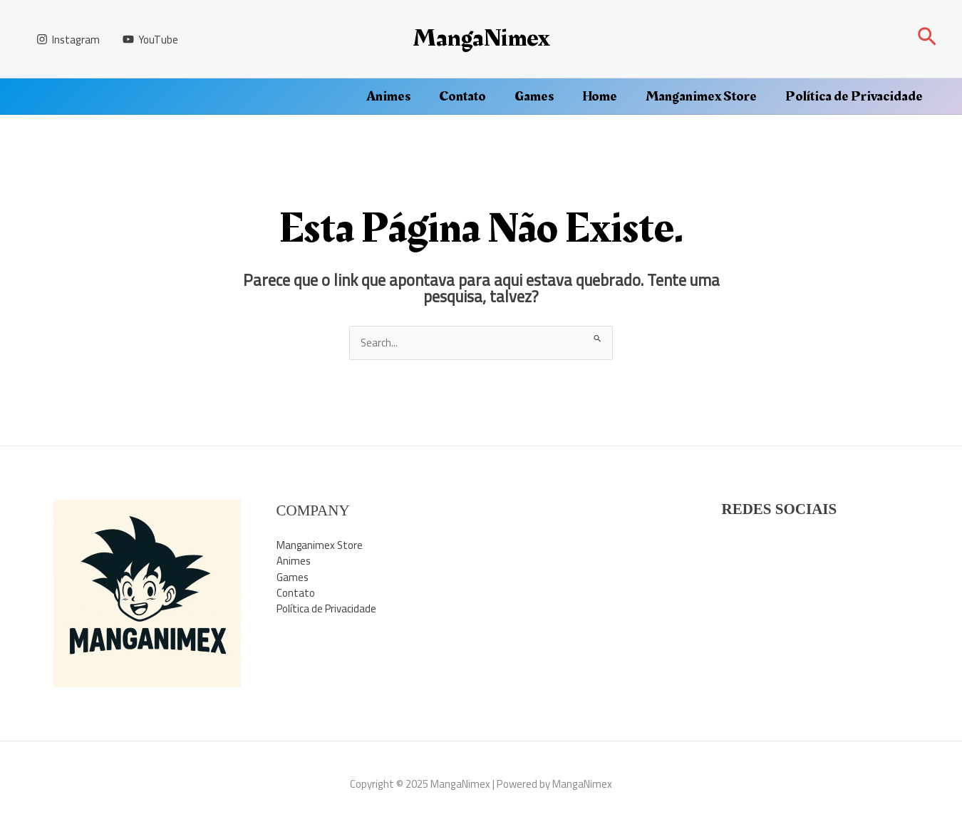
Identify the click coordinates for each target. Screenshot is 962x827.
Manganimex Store (701, 96)
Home (599, 96)
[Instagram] (68, 39)
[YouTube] (150, 39)
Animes (388, 96)
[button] (927, 38)
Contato (462, 96)
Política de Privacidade (854, 96)
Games (534, 96)
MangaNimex (481, 38)
